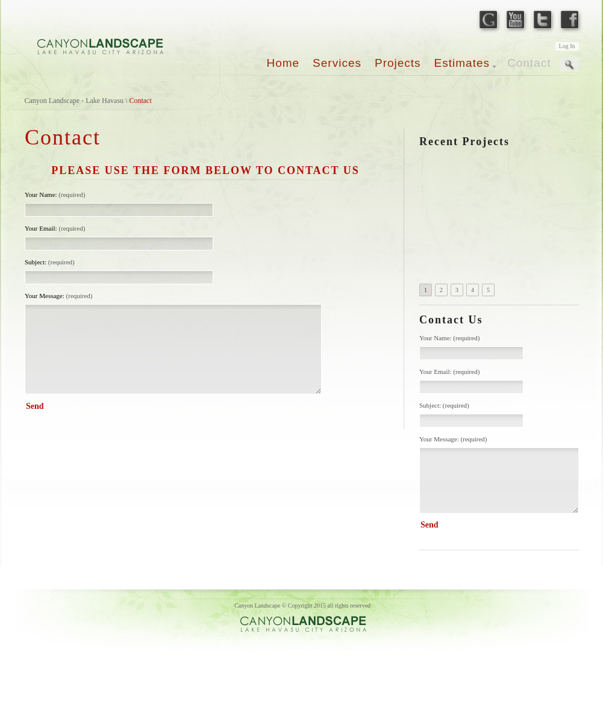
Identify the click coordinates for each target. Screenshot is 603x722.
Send (429, 524)
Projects (398, 63)
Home (282, 63)
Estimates (462, 63)
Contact (529, 63)
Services (337, 63)
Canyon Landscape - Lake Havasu (74, 100)
